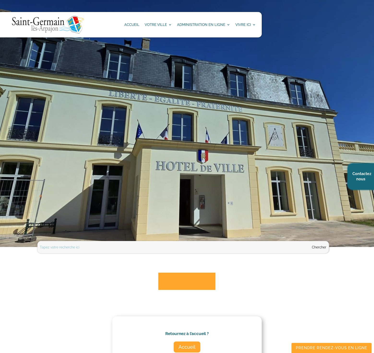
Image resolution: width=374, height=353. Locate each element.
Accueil (187, 347)
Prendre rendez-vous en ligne (331, 348)
